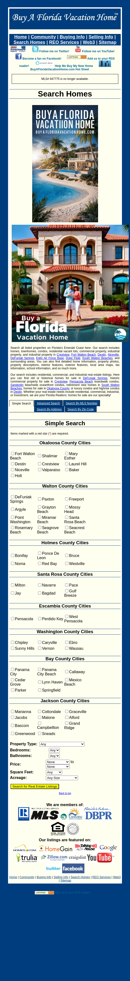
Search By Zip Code (81, 409)
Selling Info (101, 36)
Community (43, 36)
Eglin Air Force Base (50, 358)
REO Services (64, 42)
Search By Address (49, 409)
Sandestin (16, 385)
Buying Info (72, 36)
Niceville (113, 354)
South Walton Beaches (97, 358)
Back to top (65, 793)
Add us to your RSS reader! (72, 892)
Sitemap (108, 42)
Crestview (63, 354)
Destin (102, 354)
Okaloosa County (58, 388)
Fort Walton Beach (83, 354)
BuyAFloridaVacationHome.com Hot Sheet (59, 69)
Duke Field (73, 358)
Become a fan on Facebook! (41, 58)
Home (20, 36)
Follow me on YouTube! (98, 51)
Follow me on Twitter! (54, 51)
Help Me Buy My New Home (74, 66)
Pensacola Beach (81, 381)
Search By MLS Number (81, 403)
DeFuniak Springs (22, 358)
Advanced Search (48, 403)
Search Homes (29, 42)
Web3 (89, 42)
